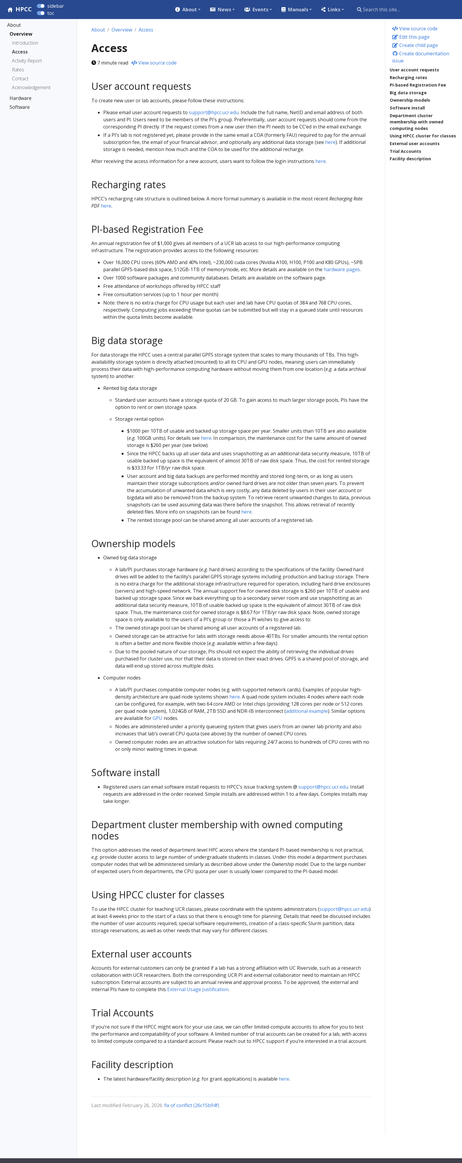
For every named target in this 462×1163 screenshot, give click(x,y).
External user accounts (415, 143)
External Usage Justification (197, 989)
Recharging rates (408, 77)
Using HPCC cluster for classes (423, 136)
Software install (407, 108)
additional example (307, 711)
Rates (18, 69)
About (14, 25)
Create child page (415, 45)
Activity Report (27, 60)
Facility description (410, 158)
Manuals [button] (298, 9)
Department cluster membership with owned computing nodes (416, 122)
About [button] (189, 9)
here (330, 142)
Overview (21, 34)
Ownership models (410, 100)
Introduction (25, 43)
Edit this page (411, 37)
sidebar (55, 6)
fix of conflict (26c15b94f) (191, 1105)
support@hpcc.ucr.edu (214, 112)
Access (20, 51)
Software (20, 107)
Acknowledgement (31, 87)
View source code (415, 28)
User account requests (414, 70)
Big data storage (408, 92)
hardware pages (342, 269)
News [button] (224, 9)
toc (50, 13)
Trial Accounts (405, 151)
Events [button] (260, 9)
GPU (157, 718)
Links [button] (334, 9)
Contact (20, 78)
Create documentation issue (420, 57)
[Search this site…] (400, 9)
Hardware (21, 98)
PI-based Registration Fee (418, 85)
